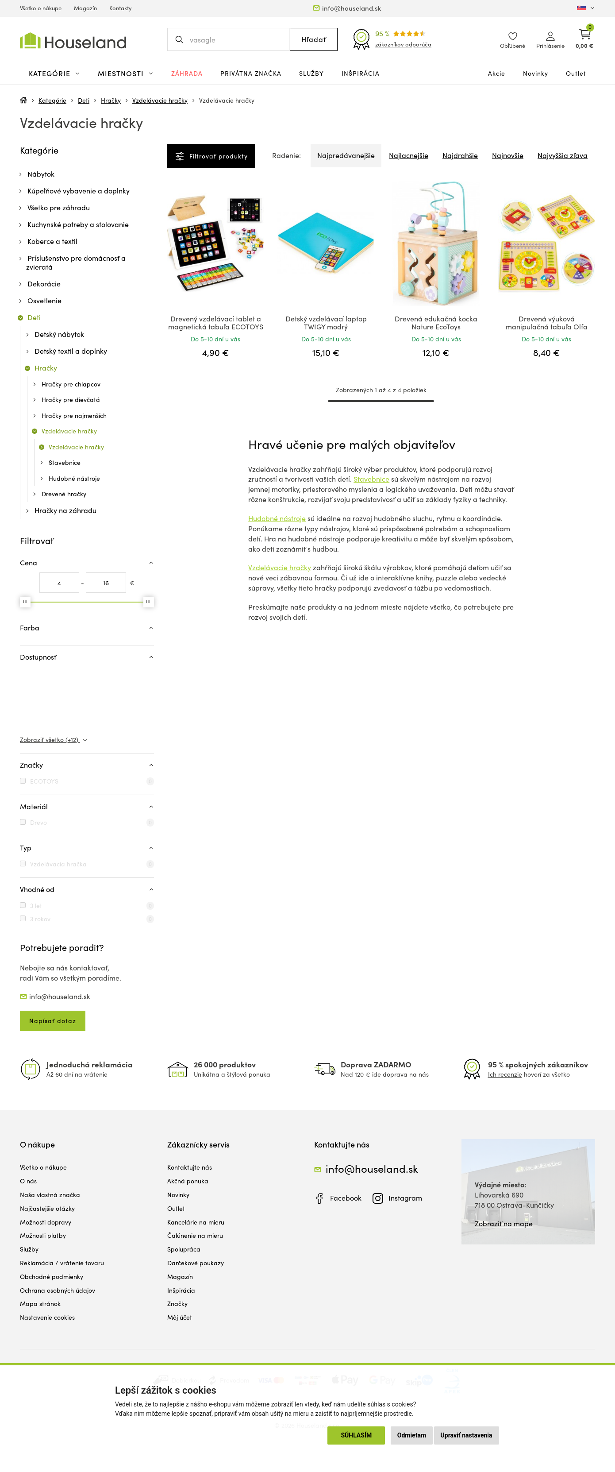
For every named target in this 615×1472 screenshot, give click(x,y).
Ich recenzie (505, 1074)
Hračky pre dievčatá (71, 399)
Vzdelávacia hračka (58, 864)
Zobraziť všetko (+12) (50, 739)
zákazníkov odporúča (403, 44)
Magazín (85, 8)
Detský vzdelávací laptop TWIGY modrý (326, 322)
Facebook (345, 1197)
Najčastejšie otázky (47, 1208)
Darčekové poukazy (195, 1263)
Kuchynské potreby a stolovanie (78, 224)
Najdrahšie (460, 155)
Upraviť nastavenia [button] (466, 1435)
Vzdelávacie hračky (160, 100)
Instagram (405, 1197)
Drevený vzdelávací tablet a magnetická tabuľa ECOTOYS (215, 322)
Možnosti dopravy (45, 1222)
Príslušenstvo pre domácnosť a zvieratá (76, 262)
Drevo (38, 822)
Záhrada (187, 73)
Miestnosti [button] (121, 73)
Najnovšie (507, 155)
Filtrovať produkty (217, 156)
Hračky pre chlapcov (71, 384)
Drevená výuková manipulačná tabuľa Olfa (547, 322)
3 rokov (40, 919)
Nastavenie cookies (47, 1317)
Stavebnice (371, 478)
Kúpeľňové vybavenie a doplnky (78, 190)
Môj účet (179, 1317)
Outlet (576, 73)
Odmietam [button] (411, 1435)
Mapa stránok (40, 1303)
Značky (177, 1303)
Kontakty (120, 8)
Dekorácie (44, 283)
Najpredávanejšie (346, 155)
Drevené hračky (64, 494)
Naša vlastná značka (50, 1194)
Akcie (496, 73)
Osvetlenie (44, 300)
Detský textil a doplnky (71, 350)
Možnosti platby (43, 1235)
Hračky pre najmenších (74, 415)
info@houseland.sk (351, 8)
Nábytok (40, 173)
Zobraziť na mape (504, 1223)
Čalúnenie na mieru (195, 1235)
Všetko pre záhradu (58, 207)
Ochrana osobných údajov (57, 1290)
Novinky (535, 73)
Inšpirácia (361, 73)
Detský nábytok (59, 334)
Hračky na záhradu (65, 510)
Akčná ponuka (187, 1181)
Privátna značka (250, 73)
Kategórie (52, 100)
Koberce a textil (52, 241)
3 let (36, 905)
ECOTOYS (44, 781)
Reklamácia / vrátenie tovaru (62, 1263)
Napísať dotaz (52, 1020)
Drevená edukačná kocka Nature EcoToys (436, 322)
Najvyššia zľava (563, 155)
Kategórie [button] (49, 73)
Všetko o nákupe (41, 8)
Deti (83, 100)
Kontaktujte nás (189, 1167)
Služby (311, 73)
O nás (28, 1181)
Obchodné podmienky (51, 1276)
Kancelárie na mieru (195, 1222)
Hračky (111, 100)
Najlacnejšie (408, 155)
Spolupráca (183, 1249)
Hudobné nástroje (277, 518)
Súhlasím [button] (356, 1435)
